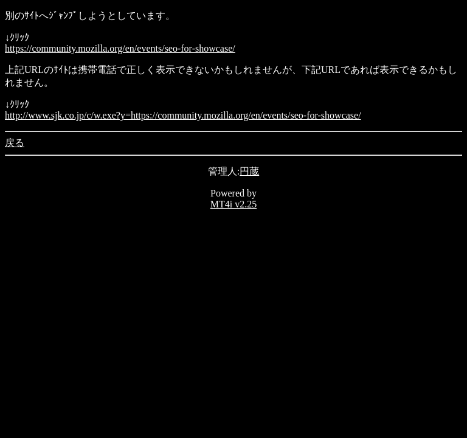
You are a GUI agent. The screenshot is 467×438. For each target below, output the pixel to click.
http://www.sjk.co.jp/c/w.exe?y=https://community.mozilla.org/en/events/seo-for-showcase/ (183, 115)
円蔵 (249, 171)
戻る (14, 142)
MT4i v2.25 (233, 204)
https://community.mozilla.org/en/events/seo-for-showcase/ (120, 48)
